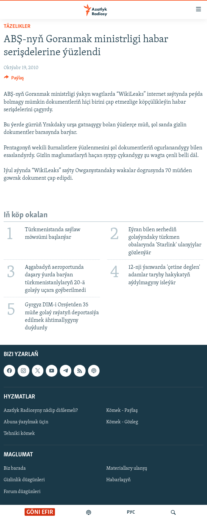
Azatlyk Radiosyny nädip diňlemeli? (41, 410)
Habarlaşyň (118, 480)
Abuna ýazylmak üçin (26, 422)
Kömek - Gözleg (122, 422)
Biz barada (15, 468)
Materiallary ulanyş (126, 468)
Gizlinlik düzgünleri (24, 480)
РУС (131, 512)
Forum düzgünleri (22, 491)
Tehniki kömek (19, 433)
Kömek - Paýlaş (122, 410)
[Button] (14, 79)
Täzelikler (17, 26)
